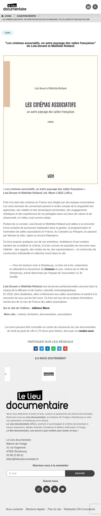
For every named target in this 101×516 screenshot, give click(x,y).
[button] (88, 6)
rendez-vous (86, 331)
